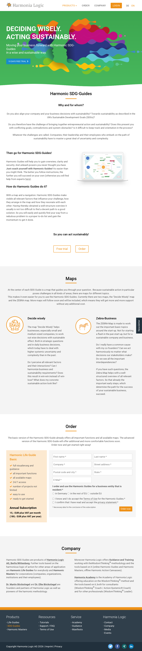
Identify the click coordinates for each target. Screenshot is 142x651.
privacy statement (107, 502)
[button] (110, 646)
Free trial (62, 249)
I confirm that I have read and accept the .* (86, 502)
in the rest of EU (78, 493)
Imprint (49, 646)
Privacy (58, 646)
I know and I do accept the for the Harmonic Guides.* (90, 498)
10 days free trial (17, 61)
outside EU (96, 493)
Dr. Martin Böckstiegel (18, 584)
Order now (126, 509)
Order (82, 249)
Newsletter (139, 325)
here (27, 179)
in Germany (61, 493)
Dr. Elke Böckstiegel (45, 584)
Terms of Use (90, 498)
